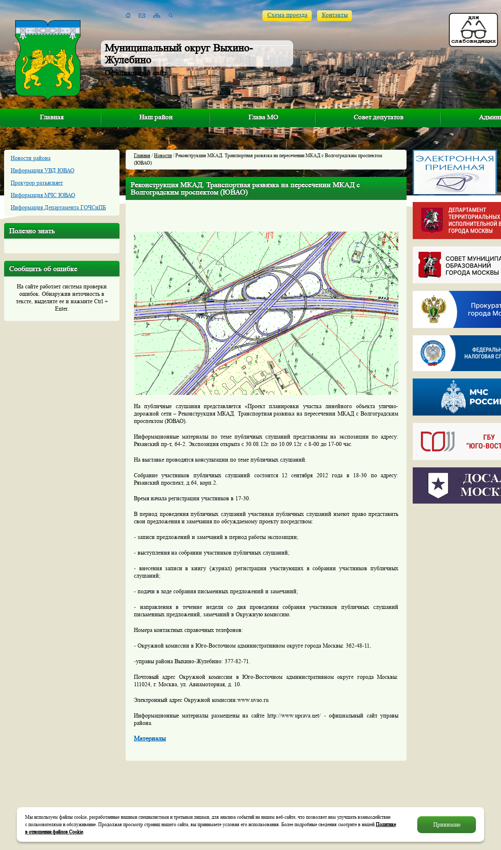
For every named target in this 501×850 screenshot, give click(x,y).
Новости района (31, 158)
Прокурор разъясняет (37, 182)
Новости (163, 155)
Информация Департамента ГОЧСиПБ (58, 207)
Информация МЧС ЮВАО (43, 195)
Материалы (150, 738)
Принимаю (446, 824)
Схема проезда (287, 15)
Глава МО (263, 117)
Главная (52, 117)
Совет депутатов (378, 117)
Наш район (155, 117)
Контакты (335, 15)
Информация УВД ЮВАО (42, 170)
